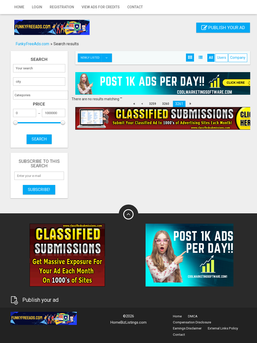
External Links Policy (223, 328)
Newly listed (96, 58)
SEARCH (39, 139)
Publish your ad (223, 27)
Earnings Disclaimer (187, 328)
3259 (152, 104)
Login (37, 7)
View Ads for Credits (101, 7)
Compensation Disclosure (192, 322)
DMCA (193, 316)
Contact (135, 7)
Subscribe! (39, 189)
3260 (165, 104)
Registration (62, 7)
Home (19, 7)
